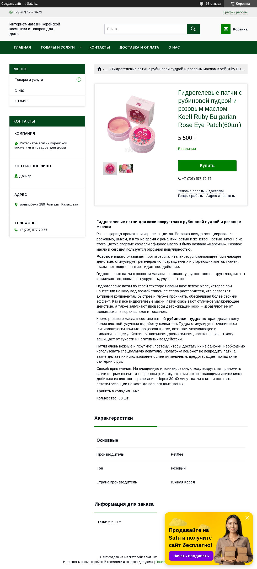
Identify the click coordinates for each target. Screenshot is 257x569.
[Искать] (193, 29)
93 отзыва (213, 4)
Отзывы (21, 101)
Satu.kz (151, 557)
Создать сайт (11, 4)
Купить (207, 165)
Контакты (99, 47)
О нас (174, 47)
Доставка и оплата (139, 47)
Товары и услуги (57, 47)
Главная (22, 47)
